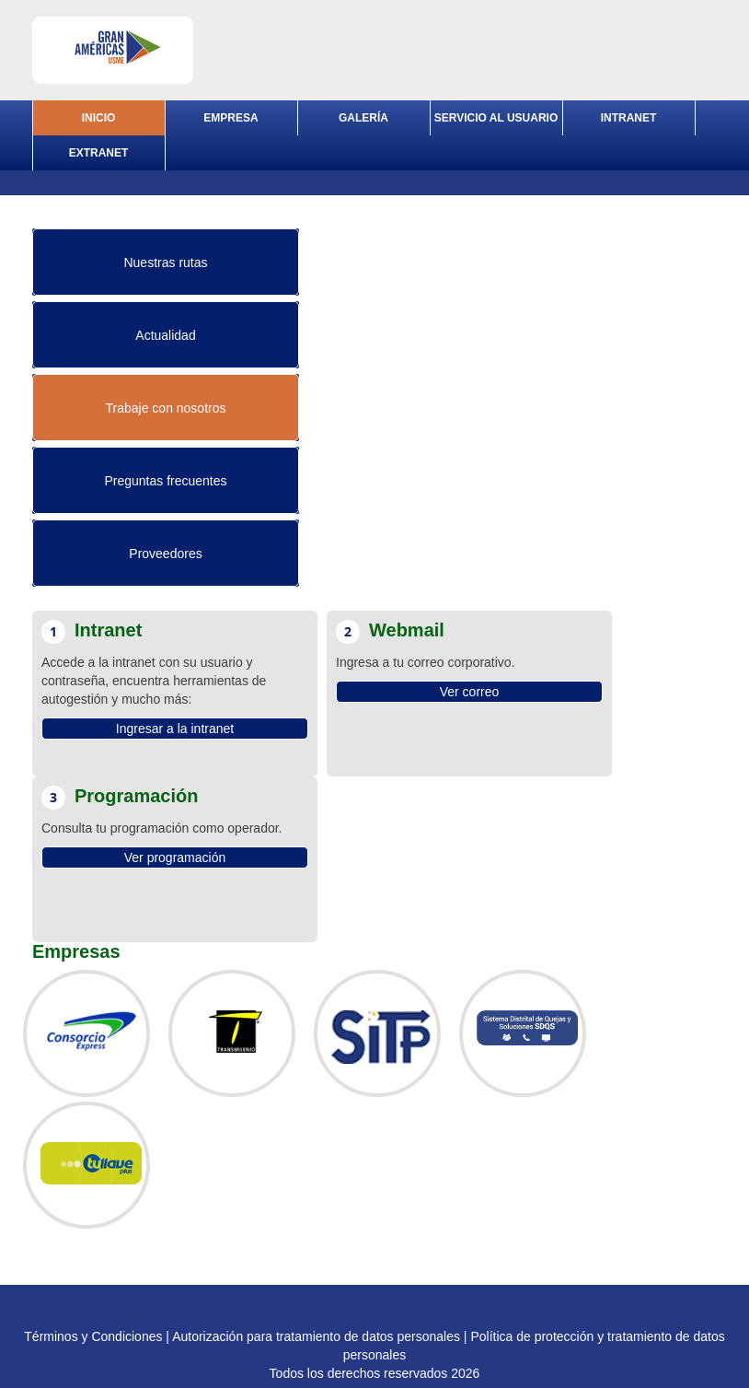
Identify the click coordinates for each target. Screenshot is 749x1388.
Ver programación (175, 857)
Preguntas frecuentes (165, 480)
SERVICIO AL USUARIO (496, 117)
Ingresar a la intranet (175, 728)
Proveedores (165, 553)
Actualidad (165, 335)
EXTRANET (99, 152)
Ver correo (470, 691)
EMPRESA (230, 117)
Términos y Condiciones (93, 1336)
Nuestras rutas (165, 262)
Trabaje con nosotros (166, 408)
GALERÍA (363, 117)
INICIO (99, 117)
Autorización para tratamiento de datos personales (316, 1336)
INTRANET (629, 117)
